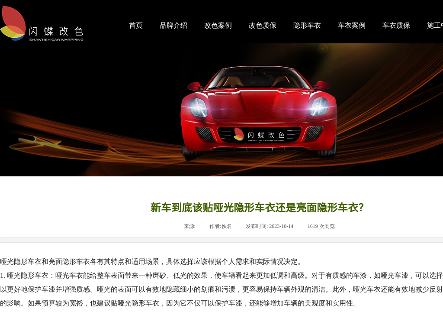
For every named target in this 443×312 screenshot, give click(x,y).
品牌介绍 (173, 25)
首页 (136, 25)
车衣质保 (396, 25)
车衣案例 (352, 25)
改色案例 (218, 25)
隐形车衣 (307, 25)
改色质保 (262, 25)
